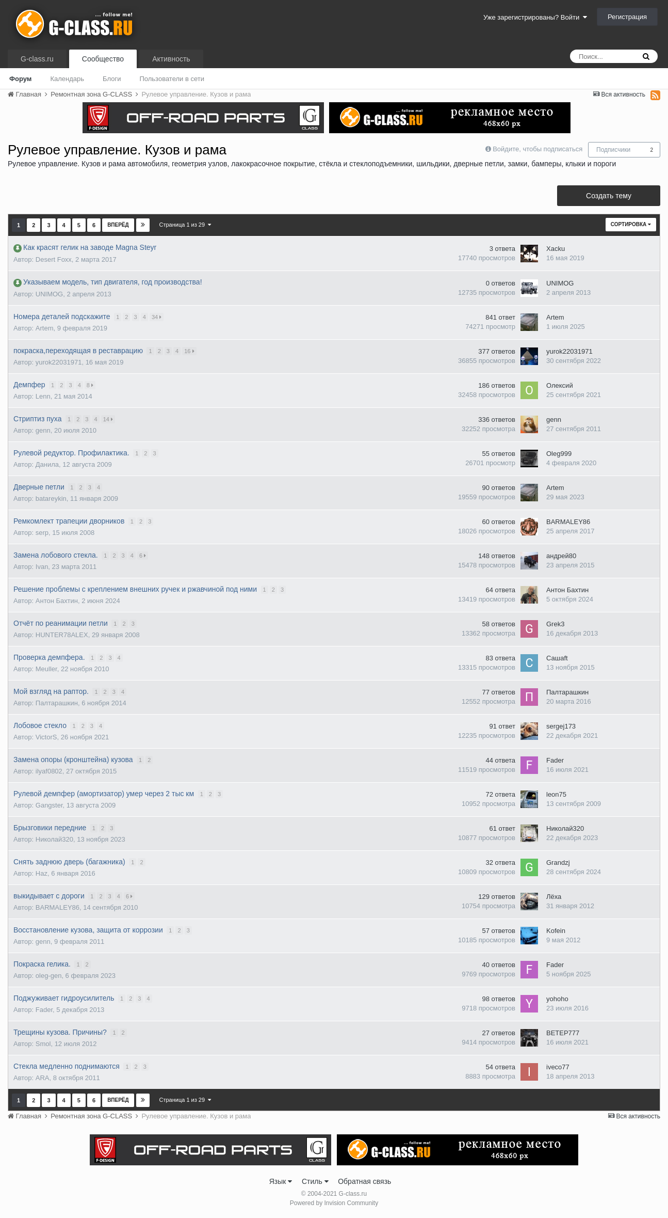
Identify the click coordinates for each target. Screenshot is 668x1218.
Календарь (67, 79)
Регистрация (627, 17)
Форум (20, 79)
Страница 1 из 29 (185, 225)
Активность (171, 59)
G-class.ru (37, 59)
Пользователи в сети (171, 79)
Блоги (112, 79)
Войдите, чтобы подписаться (537, 149)
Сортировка (631, 224)
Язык (280, 1181)
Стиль (315, 1181)
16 (190, 351)
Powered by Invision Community (334, 1203)
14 (108, 419)
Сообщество (103, 59)
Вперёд (118, 225)
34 (157, 317)
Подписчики (613, 149)
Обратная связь (364, 1181)
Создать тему (608, 196)
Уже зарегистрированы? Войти (535, 17)
